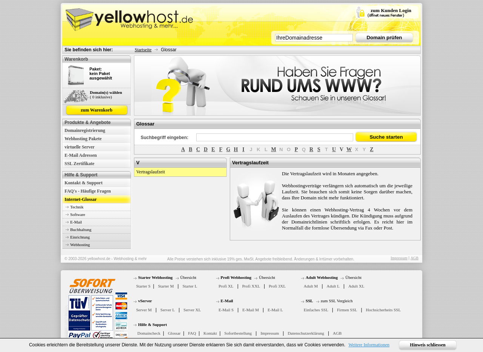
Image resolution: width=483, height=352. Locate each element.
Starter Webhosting (155, 277)
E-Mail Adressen (81, 155)
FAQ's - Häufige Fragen (88, 191)
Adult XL (356, 286)
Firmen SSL (347, 310)
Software (77, 214)
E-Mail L (275, 310)
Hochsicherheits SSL (383, 310)
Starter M (166, 286)
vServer (145, 300)
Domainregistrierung (85, 130)
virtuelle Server (80, 147)
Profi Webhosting (236, 277)
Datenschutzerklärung (306, 333)
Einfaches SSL (316, 310)
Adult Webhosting (322, 277)
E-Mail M (250, 310)
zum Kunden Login (391, 10)
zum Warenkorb (96, 110)
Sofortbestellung (238, 333)
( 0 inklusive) (101, 97)
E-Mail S (226, 310)
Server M (144, 310)
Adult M (311, 286)
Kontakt (210, 333)
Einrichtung (80, 237)
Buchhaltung (80, 229)
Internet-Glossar (81, 199)
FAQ (192, 333)
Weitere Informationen (368, 344)
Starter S (143, 286)
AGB (414, 258)
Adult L (333, 286)
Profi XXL (251, 286)
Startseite (143, 49)
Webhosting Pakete (83, 138)
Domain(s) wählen (106, 92)
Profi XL (225, 286)
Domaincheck (148, 333)
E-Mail (76, 222)
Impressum (399, 258)
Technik (76, 207)
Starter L (190, 286)
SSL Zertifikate (79, 163)
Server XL (192, 310)
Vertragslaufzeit (150, 171)
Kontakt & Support (84, 182)
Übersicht (188, 277)
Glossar (174, 333)
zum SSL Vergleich (337, 300)
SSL (309, 300)
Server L (167, 310)
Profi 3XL (277, 286)
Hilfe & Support (152, 324)
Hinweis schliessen (427, 344)
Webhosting (80, 244)
